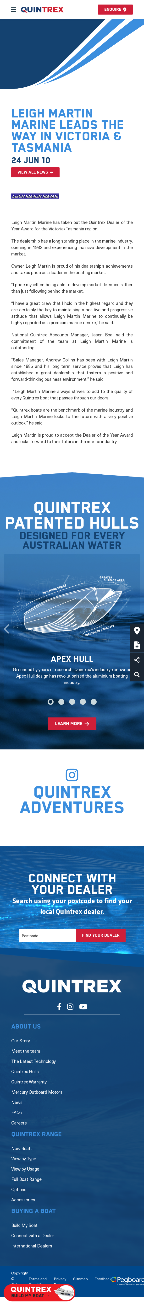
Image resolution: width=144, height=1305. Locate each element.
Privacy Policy (60, 1281)
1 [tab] (51, 702)
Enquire (115, 9)
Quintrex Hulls (25, 1071)
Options (18, 1189)
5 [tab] (94, 702)
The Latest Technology (33, 1061)
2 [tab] (61, 702)
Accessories (23, 1199)
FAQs (16, 1112)
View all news (32, 172)
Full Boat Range (26, 1179)
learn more (69, 724)
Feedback (102, 1278)
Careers (19, 1122)
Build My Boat (24, 1225)
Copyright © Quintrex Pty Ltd (19, 1281)
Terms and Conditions (37, 1281)
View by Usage (25, 1169)
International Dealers (31, 1245)
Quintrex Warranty (29, 1081)
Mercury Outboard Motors (36, 1092)
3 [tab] (72, 702)
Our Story (20, 1040)
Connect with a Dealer (32, 1235)
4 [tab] (83, 702)
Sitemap (80, 1278)
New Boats (22, 1148)
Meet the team (25, 1051)
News (16, 1102)
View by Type (23, 1158)
